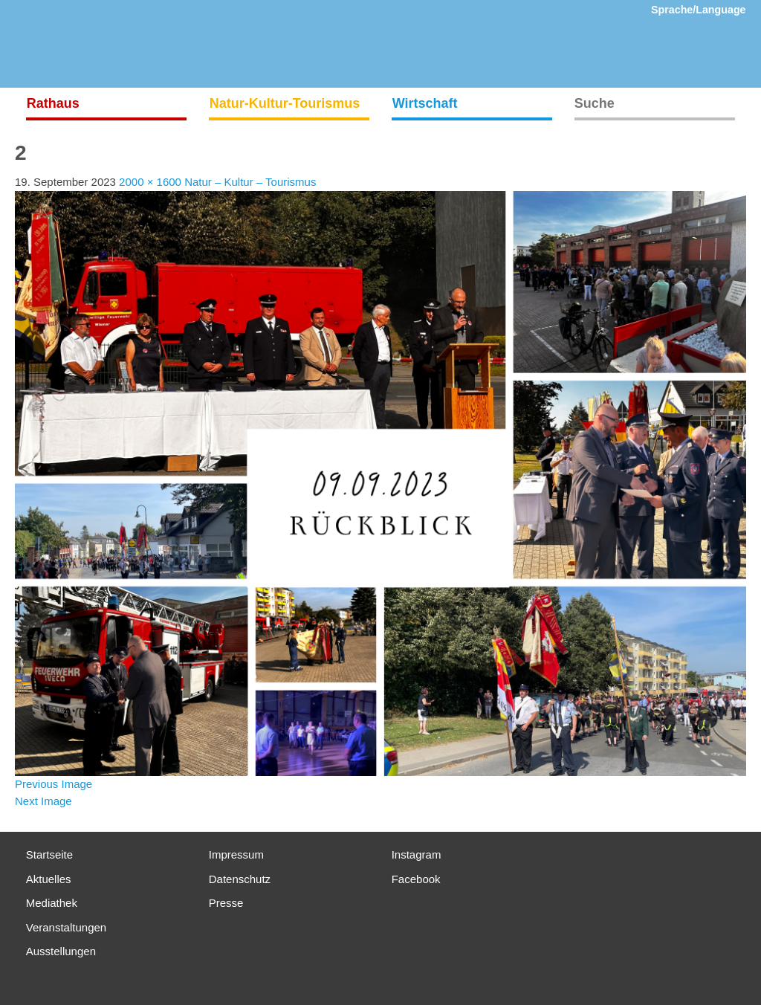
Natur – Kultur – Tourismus (250, 181)
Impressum (236, 854)
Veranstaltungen (66, 927)
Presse (226, 902)
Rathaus (53, 103)
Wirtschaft (425, 103)
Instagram (416, 854)
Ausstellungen (61, 951)
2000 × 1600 (150, 181)
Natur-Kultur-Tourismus (285, 103)
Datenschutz (240, 879)
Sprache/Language (698, 10)
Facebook (416, 879)
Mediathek (51, 902)
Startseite (49, 854)
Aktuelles (48, 879)
